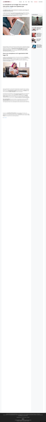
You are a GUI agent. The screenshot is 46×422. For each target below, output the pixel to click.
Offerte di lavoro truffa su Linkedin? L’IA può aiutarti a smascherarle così (39, 46)
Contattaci (28, 417)
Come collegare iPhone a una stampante (39, 40)
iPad (26, 1)
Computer (20, 1)
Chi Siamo (18, 420)
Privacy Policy (24, 420)
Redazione (21, 420)
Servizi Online (41, 1)
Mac (23, 1)
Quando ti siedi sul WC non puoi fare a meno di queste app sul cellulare (36, 21)
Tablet (29, 1)
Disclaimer (28, 420)
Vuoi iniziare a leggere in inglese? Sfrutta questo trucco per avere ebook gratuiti (39, 35)
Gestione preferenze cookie (43, 421)
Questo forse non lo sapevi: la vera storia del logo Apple (39, 28)
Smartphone (35, 1)
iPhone (32, 1)
